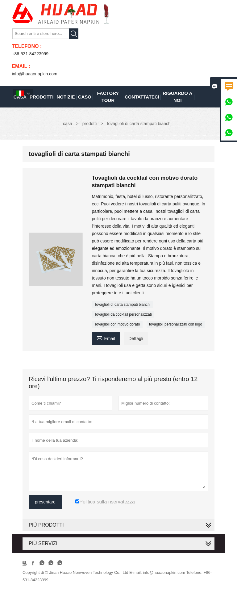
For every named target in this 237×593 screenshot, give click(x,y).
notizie (65, 96)
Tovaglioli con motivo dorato (117, 324)
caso (84, 96)
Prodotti (42, 96)
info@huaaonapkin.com (34, 73)
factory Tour (108, 96)
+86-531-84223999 (30, 53)
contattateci (142, 96)
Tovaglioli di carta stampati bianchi (122, 304)
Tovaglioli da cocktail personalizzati (123, 314)
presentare (45, 501)
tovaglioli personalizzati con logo (175, 324)
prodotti (89, 123)
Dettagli (135, 338)
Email (106, 337)
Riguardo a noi (177, 96)
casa (67, 123)
